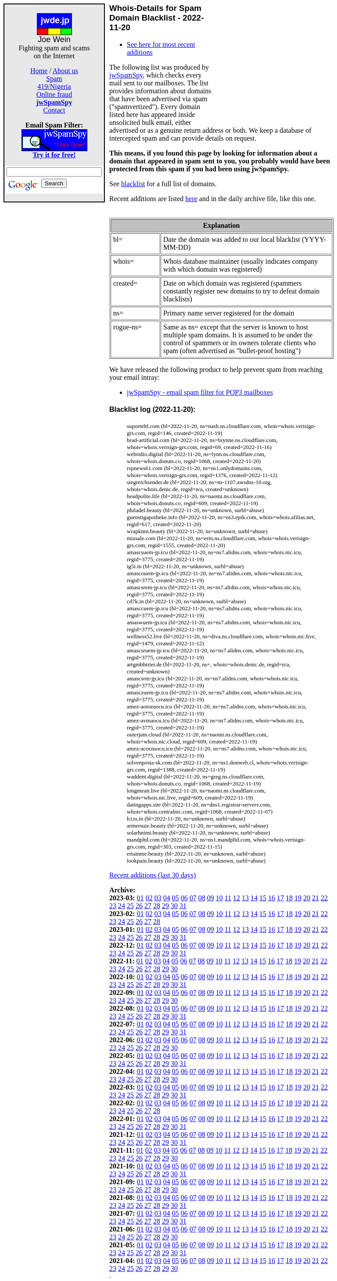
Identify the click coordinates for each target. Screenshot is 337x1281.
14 (254, 898)
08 (201, 898)
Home (38, 70)
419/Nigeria (54, 86)
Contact (54, 110)
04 (166, 898)
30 (174, 905)
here (191, 198)
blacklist (133, 184)
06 (184, 898)
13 (245, 898)
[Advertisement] (54, 333)
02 (149, 898)
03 (157, 898)
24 (121, 905)
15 (262, 898)
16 (271, 898)
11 (228, 898)
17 (280, 898)
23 (112, 905)
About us (65, 70)
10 (219, 898)
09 (210, 898)
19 (297, 898)
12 (236, 898)
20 (306, 898)
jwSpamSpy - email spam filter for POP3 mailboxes (200, 392)
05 (175, 898)
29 (165, 905)
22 (324, 898)
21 (315, 898)
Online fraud (54, 94)
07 (193, 898)
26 (139, 905)
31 (182, 905)
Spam (54, 78)
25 (130, 905)
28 (156, 905)
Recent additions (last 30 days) (152, 875)
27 (147, 905)
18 (289, 898)
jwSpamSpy (126, 75)
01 (140, 898)
